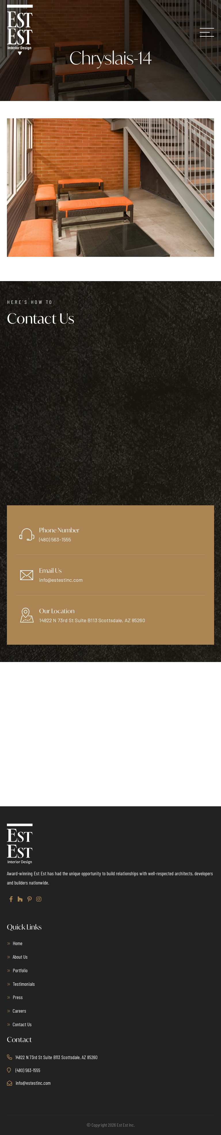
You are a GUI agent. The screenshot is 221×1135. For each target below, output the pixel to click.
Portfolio (20, 970)
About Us (20, 956)
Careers (19, 1010)
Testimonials (24, 984)
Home (17, 943)
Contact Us (22, 1024)
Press (18, 997)
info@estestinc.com (61, 580)
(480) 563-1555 (55, 539)
